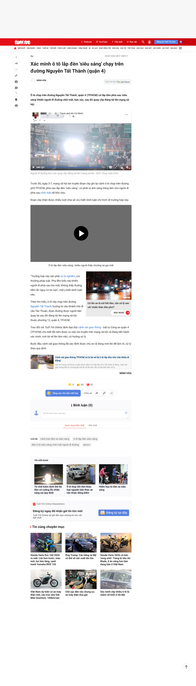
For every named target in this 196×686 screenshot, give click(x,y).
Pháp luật (62, 48)
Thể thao (131, 48)
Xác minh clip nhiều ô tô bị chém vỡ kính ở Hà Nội (114, 593)
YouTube (101, 41)
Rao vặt (131, 41)
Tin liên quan (41, 460)
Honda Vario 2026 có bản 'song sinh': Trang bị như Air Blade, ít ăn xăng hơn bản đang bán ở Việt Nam (115, 560)
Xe (90, 48)
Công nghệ (82, 48)
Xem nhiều (31, 48)
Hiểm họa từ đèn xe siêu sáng (112, 488)
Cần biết (117, 41)
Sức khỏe (157, 48)
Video (38, 48)
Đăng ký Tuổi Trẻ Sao (166, 42)
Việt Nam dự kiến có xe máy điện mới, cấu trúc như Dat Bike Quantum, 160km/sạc (45, 594)
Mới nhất (21, 48)
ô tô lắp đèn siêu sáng (85, 438)
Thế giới (53, 48)
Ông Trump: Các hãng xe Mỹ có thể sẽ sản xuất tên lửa (80, 557)
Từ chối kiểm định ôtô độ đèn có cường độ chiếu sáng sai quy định (48, 489)
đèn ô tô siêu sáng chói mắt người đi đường (55, 444)
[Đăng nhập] (149, 42)
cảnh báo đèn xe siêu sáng (54, 438)
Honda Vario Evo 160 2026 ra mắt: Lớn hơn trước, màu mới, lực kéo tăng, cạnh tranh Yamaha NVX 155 (45, 560)
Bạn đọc (173, 48)
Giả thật (165, 48)
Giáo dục (140, 48)
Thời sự (45, 48)
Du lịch (95, 48)
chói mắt (46, 192)
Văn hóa (115, 48)
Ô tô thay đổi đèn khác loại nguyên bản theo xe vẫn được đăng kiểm (80, 489)
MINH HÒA (41, 80)
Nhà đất (148, 48)
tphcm (86, 444)
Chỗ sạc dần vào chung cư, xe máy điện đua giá (80, 593)
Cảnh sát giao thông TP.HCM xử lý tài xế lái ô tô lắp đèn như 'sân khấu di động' (92, 359)
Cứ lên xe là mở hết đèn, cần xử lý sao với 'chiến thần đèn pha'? (108, 305)
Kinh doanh (72, 48)
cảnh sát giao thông (89, 327)
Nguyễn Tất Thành (40, 306)
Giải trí (123, 48)
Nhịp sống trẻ (105, 48)
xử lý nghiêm (67, 276)
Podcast (86, 41)
